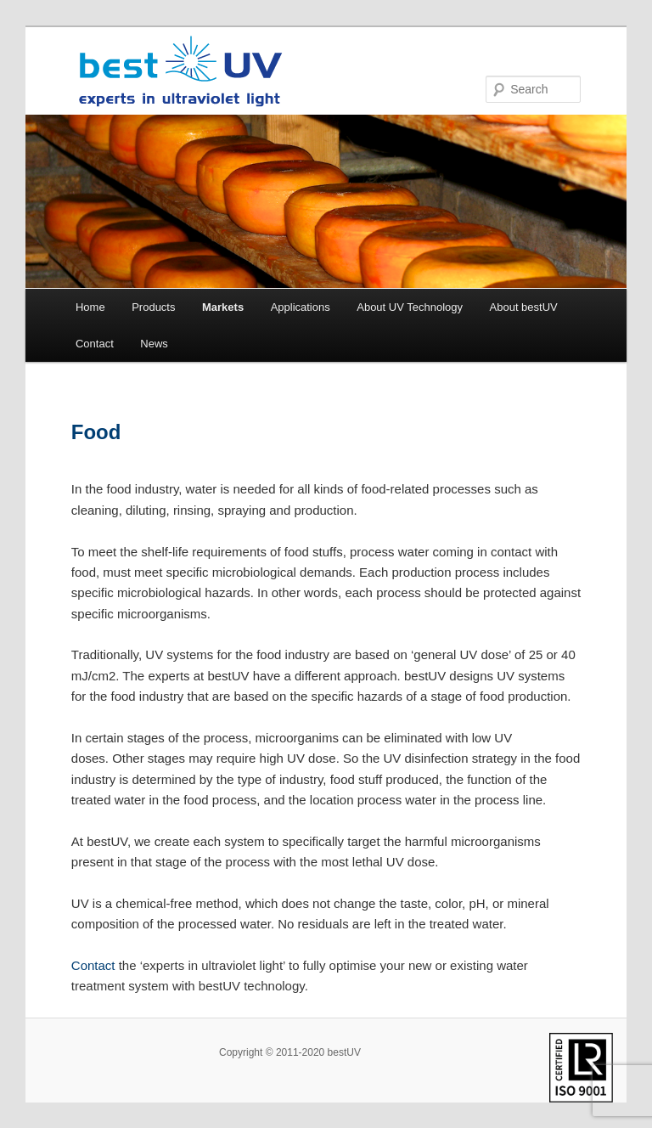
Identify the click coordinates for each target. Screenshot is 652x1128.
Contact (95, 343)
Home (90, 307)
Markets (223, 307)
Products (153, 307)
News (154, 343)
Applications (300, 307)
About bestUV (524, 307)
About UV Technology (410, 307)
